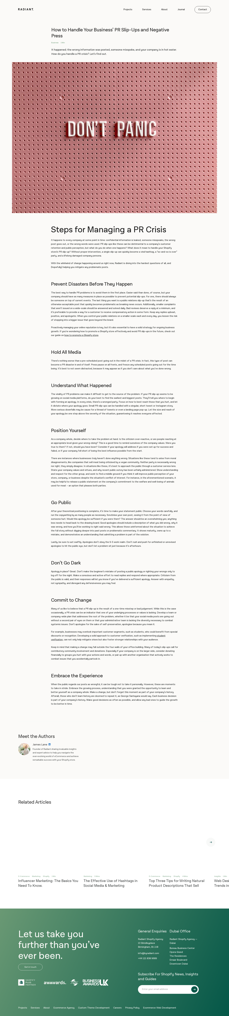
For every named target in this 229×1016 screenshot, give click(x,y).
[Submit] (194, 989)
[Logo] (26, 9)
